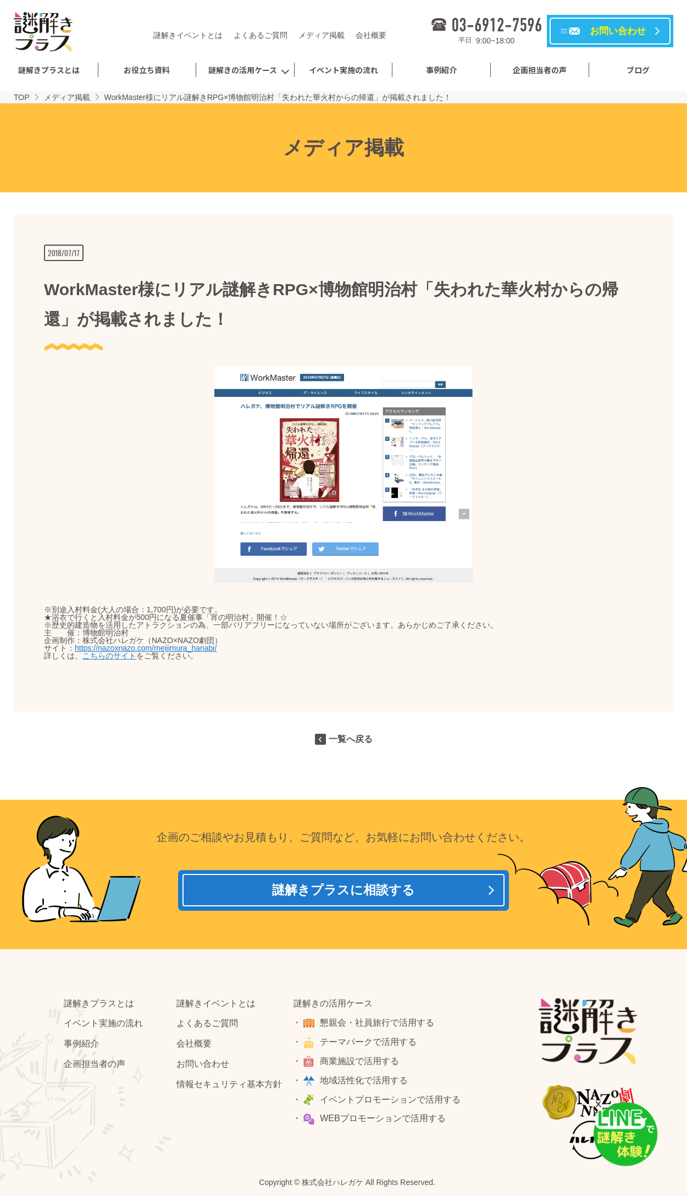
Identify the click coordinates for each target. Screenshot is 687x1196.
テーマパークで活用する (370, 1045)
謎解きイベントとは (188, 35)
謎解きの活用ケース (242, 69)
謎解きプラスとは (49, 69)
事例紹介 (441, 69)
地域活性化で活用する (365, 1083)
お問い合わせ (202, 1067)
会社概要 (371, 35)
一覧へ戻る (351, 739)
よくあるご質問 (260, 35)
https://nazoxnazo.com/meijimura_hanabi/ (146, 648)
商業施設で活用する (361, 1064)
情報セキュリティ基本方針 (229, 1087)
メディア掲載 (321, 35)
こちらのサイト (109, 656)
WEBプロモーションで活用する (384, 1121)
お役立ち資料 (147, 69)
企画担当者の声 (540, 69)
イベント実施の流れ (343, 69)
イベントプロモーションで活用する (392, 1103)
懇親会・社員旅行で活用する (379, 1026)
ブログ (638, 69)
